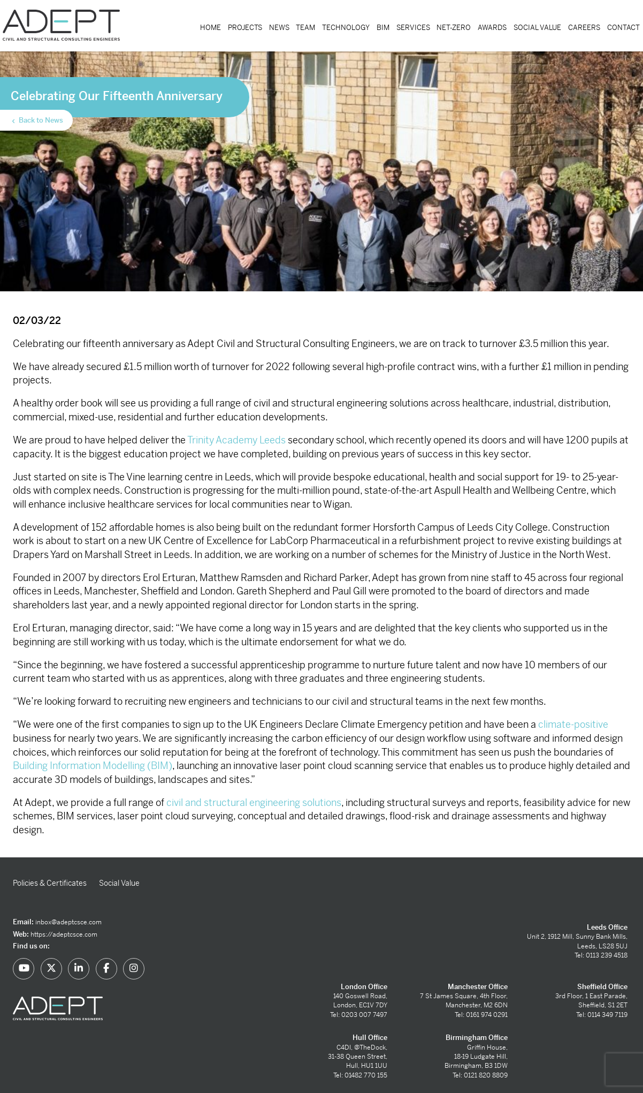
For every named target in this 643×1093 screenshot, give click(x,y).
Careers (584, 27)
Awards (492, 27)
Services (413, 27)
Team (305, 27)
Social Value (537, 27)
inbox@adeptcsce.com (68, 922)
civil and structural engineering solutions (253, 802)
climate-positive (573, 724)
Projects (245, 27)
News (279, 27)
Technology (346, 27)
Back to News (36, 120)
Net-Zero (454, 27)
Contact (623, 27)
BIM (383, 27)
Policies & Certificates (50, 883)
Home (210, 27)
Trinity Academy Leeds (236, 440)
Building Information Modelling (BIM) (92, 765)
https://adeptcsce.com (63, 934)
